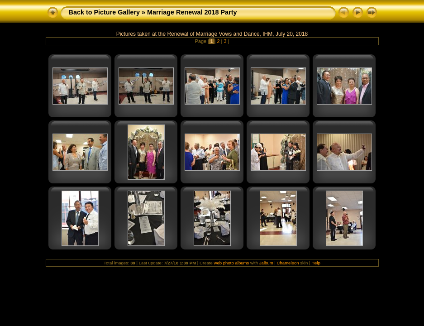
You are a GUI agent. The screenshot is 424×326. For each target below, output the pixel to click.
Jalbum (266, 262)
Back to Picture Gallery (104, 12)
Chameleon (288, 262)
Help (315, 262)
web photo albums (231, 262)
